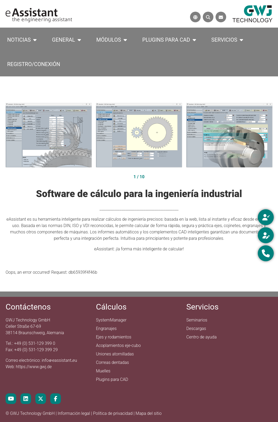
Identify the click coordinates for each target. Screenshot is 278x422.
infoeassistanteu (59, 360)
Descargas (196, 328)
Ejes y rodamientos (113, 337)
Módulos (108, 40)
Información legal (74, 413)
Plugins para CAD (166, 40)
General (63, 40)
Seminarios (196, 320)
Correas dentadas (112, 362)
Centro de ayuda (201, 337)
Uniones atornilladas (115, 353)
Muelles (103, 370)
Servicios (224, 40)
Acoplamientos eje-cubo (118, 345)
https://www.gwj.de (34, 366)
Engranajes (106, 328)
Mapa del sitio (149, 413)
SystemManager (111, 320)
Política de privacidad (113, 413)
